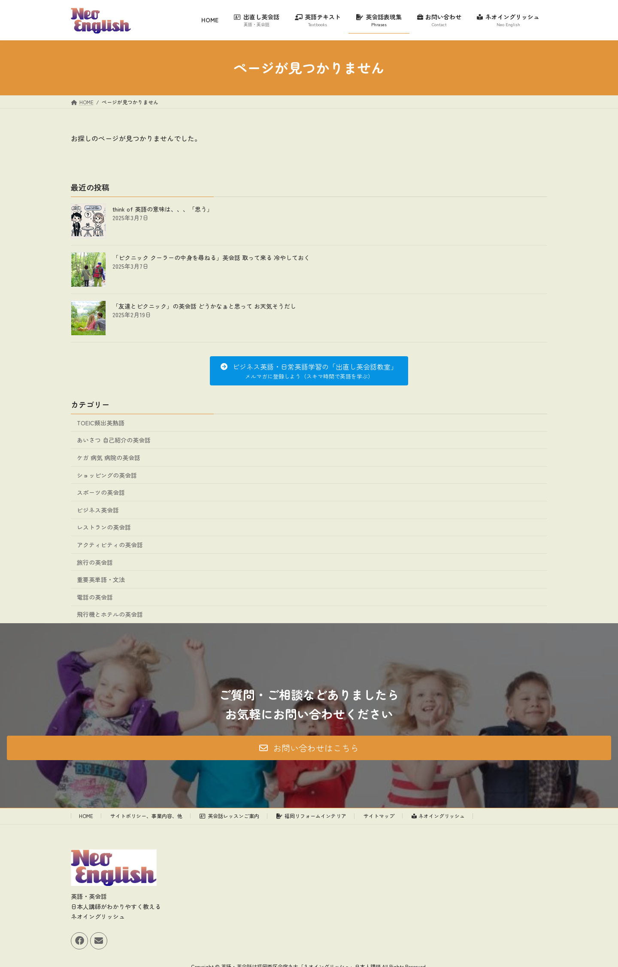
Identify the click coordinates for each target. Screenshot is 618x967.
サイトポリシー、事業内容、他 (146, 815)
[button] (309, 370)
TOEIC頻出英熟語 (100, 422)
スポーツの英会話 (101, 492)
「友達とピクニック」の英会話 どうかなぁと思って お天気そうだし (204, 306)
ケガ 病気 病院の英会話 (108, 457)
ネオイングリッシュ (438, 815)
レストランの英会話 (104, 527)
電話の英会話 (95, 597)
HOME (86, 815)
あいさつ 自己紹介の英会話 (114, 440)
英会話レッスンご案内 (229, 815)
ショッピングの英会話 (107, 475)
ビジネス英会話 (98, 510)
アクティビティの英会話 (110, 544)
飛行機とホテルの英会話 (110, 614)
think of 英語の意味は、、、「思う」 (162, 209)
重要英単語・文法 (101, 579)
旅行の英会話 (95, 562)
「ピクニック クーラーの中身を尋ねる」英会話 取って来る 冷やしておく (211, 257)
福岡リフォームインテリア (311, 815)
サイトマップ (379, 815)
